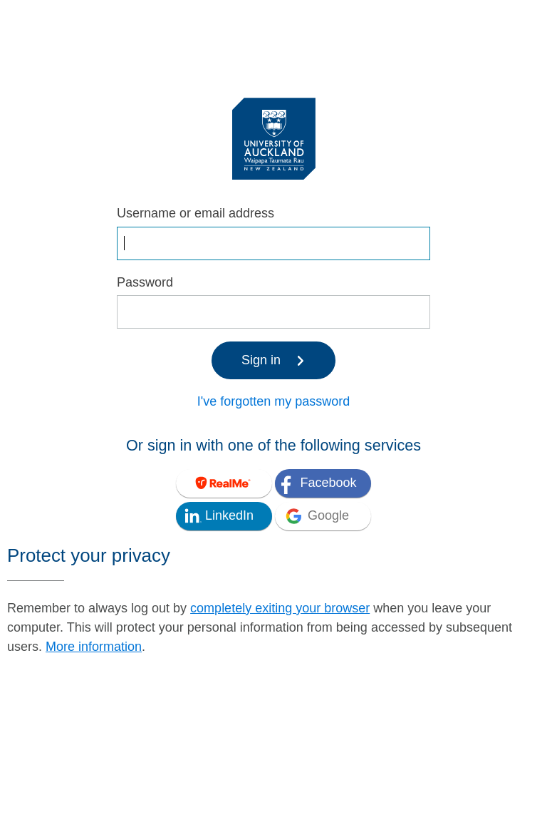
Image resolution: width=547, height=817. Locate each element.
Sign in (273, 360)
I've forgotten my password (273, 401)
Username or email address (195, 213)
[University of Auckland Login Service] (274, 138)
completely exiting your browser (280, 608)
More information (94, 646)
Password (145, 282)
